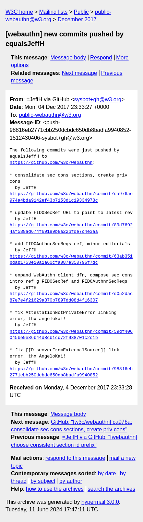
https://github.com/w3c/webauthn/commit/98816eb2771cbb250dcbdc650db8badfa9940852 (71, 372)
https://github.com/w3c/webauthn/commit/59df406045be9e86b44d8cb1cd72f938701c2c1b (71, 335)
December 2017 (77, 19)
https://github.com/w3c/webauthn (51, 163)
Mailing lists (53, 12)
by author (70, 481)
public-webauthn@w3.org (50, 115)
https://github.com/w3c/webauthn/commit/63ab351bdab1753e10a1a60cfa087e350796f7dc (71, 259)
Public (81, 12)
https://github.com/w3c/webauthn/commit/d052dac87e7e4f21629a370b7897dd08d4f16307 (71, 297)
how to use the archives (55, 489)
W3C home (19, 12)
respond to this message (75, 458)
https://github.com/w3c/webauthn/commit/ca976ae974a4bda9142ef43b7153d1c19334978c (71, 197)
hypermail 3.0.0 (100, 502)
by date (107, 473)
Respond (101, 57)
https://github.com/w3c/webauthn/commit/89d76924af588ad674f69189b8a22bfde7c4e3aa (71, 228)
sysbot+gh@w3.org (97, 99)
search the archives (111, 489)
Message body (68, 57)
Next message (79, 73)
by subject (43, 481)
